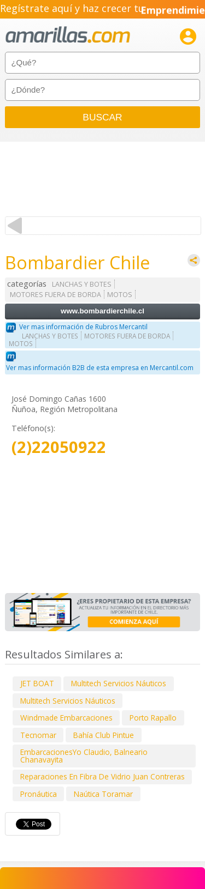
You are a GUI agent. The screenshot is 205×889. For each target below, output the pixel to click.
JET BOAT (37, 683)
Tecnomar (38, 735)
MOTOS (119, 294)
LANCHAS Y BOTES (82, 284)
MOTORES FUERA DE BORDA (55, 294)
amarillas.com (68, 35)
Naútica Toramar (103, 794)
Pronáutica (38, 794)
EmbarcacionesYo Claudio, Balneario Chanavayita (84, 756)
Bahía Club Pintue (103, 735)
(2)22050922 (58, 447)
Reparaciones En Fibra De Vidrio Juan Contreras (102, 776)
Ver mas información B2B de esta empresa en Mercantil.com (100, 367)
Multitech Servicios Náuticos (118, 683)
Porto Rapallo (153, 717)
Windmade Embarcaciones (66, 717)
